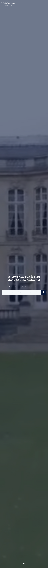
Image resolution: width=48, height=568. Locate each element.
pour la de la (8, 4)
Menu (46, 3)
